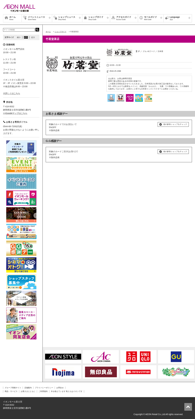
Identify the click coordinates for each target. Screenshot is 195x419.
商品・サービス (11, 391)
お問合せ (60, 388)
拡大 (33, 37)
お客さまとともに (28, 391)
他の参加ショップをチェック (175, 124)
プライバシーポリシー (44, 388)
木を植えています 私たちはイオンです (66, 391)
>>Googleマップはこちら (15, 113)
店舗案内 (28, 388)
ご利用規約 (43, 391)
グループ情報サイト (13, 388)
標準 (26, 37)
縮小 (19, 37)
